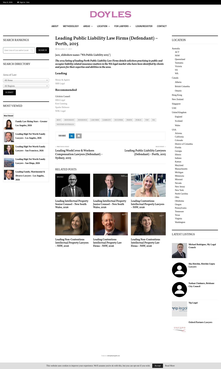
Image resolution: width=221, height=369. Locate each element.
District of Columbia (184, 144)
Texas (177, 215)
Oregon (178, 204)
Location (102, 26)
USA (174, 130)
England (178, 117)
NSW (177, 55)
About (54, 26)
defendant (69, 120)
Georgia (178, 151)
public (139, 120)
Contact (162, 26)
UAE (174, 108)
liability (107, 120)
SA (176, 70)
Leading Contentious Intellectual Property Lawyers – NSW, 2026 (147, 204)
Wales (177, 125)
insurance (82, 120)
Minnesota (179, 176)
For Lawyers (121, 26)
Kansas (178, 161)
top (146, 120)
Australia (176, 48)
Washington (180, 222)
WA (153, 120)
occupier (119, 120)
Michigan (179, 172)
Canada (175, 78)
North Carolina (181, 194)
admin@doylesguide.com (113, 355)
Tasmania (179, 63)
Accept (158, 366)
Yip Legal (193, 303)
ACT (177, 52)
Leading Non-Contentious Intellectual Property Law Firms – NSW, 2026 (145, 243)
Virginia (178, 218)
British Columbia (182, 86)
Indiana (178, 158)
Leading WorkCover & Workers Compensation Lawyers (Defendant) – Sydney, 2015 (79, 154)
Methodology (71, 26)
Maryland (179, 165)
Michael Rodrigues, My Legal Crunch (202, 246)
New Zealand (177, 99)
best (59, 120)
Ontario (178, 91)
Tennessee (179, 211)
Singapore (176, 104)
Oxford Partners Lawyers (200, 322)
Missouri (179, 179)
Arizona (178, 133)
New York (179, 190)
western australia (65, 124)
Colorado (179, 140)
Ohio (177, 197)
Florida (178, 147)
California (179, 137)
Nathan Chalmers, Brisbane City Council (201, 285)
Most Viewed (8, 116)
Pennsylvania (180, 208)
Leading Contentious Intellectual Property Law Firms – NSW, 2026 (107, 243)
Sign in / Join (23, 2)
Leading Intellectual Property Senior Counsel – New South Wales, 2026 (71, 204)
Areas (86, 26)
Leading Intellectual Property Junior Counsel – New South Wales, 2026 (109, 204)
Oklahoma (179, 201)
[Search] (19, 50)
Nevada (178, 183)
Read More (170, 366)
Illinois (178, 154)
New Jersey (180, 186)
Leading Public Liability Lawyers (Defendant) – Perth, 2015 (145, 152)
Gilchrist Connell (62, 96)
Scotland (178, 121)
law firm (95, 120)
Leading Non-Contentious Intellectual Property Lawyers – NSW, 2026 (72, 243)
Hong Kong (177, 95)
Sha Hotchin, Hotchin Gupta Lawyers (202, 265)
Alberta (178, 82)
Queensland (180, 59)
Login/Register (144, 26)
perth (129, 120)
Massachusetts (181, 169)
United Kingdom (179, 112)
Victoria (178, 66)
